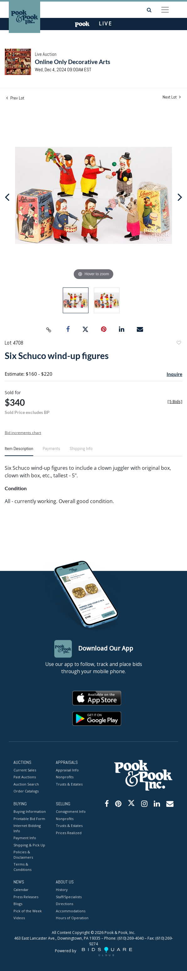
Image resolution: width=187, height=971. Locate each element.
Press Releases (25, 896)
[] (175, 401)
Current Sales (24, 770)
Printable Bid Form (29, 818)
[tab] (19, 451)
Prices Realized (69, 832)
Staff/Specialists (69, 896)
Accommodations (70, 911)
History (62, 890)
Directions (64, 904)
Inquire (174, 374)
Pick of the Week (27, 911)
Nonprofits (64, 777)
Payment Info (24, 838)
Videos (19, 918)
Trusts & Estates (69, 784)
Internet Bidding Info (27, 828)
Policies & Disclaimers (23, 855)
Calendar (21, 890)
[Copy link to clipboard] (49, 329)
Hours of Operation (72, 918)
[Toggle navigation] (165, 10)
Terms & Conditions (22, 867)
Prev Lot (15, 98)
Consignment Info (71, 811)
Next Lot (172, 97)
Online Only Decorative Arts (72, 61)
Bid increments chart (23, 432)
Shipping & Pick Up (29, 845)
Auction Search (26, 784)
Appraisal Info (67, 770)
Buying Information (29, 811)
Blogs (17, 904)
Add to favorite (178, 343)
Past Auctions (24, 777)
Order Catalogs (26, 791)
